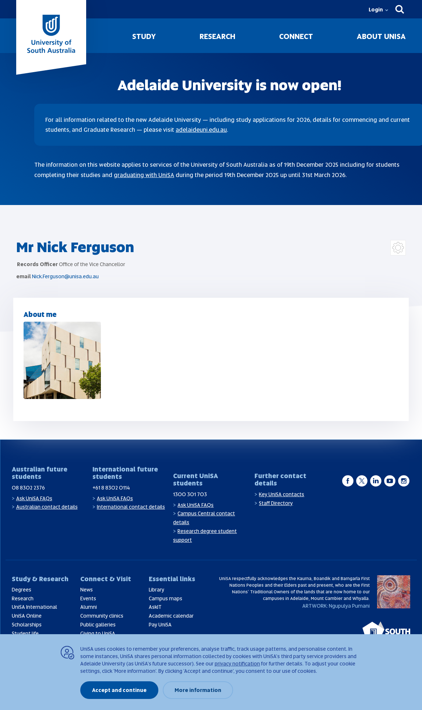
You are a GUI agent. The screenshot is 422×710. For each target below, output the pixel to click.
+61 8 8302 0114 (111, 487)
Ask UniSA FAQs (34, 498)
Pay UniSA (160, 624)
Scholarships (27, 624)
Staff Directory (276, 503)
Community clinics (101, 615)
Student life (25, 633)
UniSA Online (27, 615)
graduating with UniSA (144, 175)
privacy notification (237, 663)
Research (217, 36)
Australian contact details (47, 507)
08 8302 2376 (28, 487)
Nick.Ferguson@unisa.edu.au (65, 276)
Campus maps (165, 598)
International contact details (131, 507)
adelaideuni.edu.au (201, 130)
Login (376, 9)
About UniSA (381, 36)
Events (88, 598)
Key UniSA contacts (281, 494)
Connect (296, 36)
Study (144, 36)
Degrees (21, 589)
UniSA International (34, 607)
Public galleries (98, 624)
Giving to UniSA (97, 633)
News (86, 589)
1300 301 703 (190, 494)
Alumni (88, 607)
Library (156, 589)
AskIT (155, 607)
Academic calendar (171, 615)
